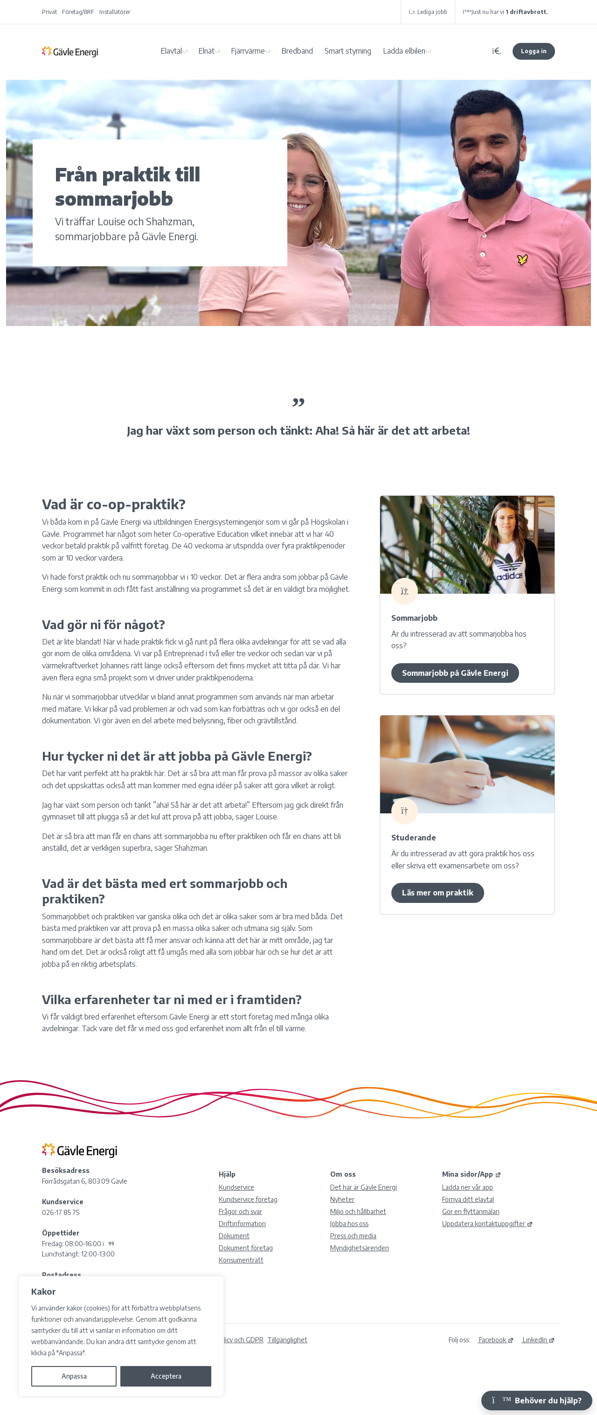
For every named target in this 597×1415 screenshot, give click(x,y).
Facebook (496, 1340)
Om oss (343, 1174)
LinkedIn (538, 1340)
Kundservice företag (248, 1199)
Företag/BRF (78, 11)
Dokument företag (246, 1248)
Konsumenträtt (241, 1260)
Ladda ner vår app (467, 1187)
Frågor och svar (240, 1211)
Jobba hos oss (349, 1224)
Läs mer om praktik (437, 892)
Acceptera (166, 1376)
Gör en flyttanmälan (471, 1211)
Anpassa (74, 1376)
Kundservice (236, 1187)
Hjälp (227, 1174)
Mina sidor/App (471, 1174)
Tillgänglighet (287, 1340)
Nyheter (342, 1199)
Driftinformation (242, 1224)
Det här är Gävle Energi (363, 1187)
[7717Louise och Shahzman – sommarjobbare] (467, 545)
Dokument (234, 1236)
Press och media (353, 1236)
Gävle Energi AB (70, 51)
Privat (49, 11)
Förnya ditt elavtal (468, 1199)
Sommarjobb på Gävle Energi (455, 673)
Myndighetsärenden (359, 1248)
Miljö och (358, 1211)
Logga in (534, 51)
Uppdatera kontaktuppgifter (487, 1224)
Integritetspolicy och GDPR (224, 1340)
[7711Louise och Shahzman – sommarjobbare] (467, 764)
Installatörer (114, 11)
